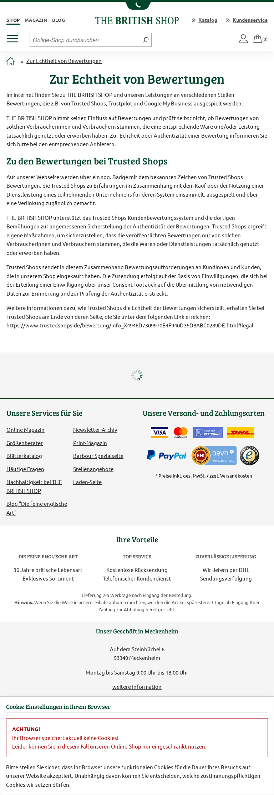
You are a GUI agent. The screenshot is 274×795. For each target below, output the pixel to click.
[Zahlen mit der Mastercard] (180, 432)
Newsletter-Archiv (95, 429)
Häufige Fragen (25, 468)
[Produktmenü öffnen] (15, 36)
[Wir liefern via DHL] (240, 432)
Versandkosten (236, 476)
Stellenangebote (93, 468)
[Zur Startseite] (10, 61)
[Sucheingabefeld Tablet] (85, 39)
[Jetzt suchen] (145, 39)
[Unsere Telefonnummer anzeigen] (137, 6)
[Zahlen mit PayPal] (168, 455)
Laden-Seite (87, 481)
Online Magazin (25, 429)
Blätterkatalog (24, 455)
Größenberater (24, 442)
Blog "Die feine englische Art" (36, 507)
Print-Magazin (90, 442)
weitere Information (137, 686)
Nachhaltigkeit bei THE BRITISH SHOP (34, 486)
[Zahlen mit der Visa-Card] (159, 432)
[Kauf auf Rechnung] (208, 432)
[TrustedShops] (249, 455)
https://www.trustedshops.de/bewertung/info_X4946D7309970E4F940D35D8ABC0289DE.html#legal (129, 325)
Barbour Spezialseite (98, 455)
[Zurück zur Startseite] (136, 19)
